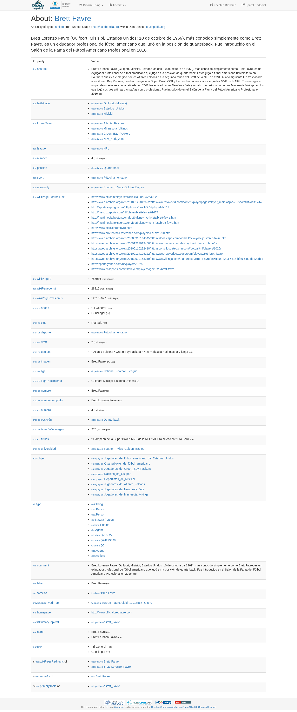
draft (40, 342)
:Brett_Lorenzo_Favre (111, 666)
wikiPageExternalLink (49, 197)
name (38, 631)
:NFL (100, 148)
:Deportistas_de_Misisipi (113, 479)
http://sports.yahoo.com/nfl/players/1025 (117, 264)
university (41, 187)
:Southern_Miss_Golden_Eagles (117, 187)
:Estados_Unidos (108, 108)
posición (42, 419)
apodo (41, 308)
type (37, 504)
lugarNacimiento (47, 380)
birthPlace (41, 103)
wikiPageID (42, 278)
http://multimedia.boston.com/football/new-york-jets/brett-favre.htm (133, 217)
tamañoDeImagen (48, 429)
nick (37, 646)
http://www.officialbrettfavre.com (111, 227)
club (39, 322)
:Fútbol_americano (109, 177)
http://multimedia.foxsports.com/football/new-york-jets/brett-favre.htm (135, 222)
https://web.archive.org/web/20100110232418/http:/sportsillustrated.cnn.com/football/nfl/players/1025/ (156, 248)
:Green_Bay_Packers (110, 133)
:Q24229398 (103, 540)
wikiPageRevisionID (48, 298)
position (40, 167)
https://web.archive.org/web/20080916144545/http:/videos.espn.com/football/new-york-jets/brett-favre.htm (158, 238)
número (42, 410)
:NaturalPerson (102, 519)
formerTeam (42, 123)
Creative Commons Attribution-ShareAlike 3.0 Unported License (183, 707)
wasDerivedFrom (46, 602)
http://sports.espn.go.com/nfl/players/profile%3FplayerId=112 (130, 207)
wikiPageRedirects (49, 661)
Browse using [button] (91, 5)
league (39, 148)
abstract (40, 69)
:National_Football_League (114, 371)
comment (41, 565)
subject (39, 458)
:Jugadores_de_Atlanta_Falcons (118, 484)
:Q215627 (101, 535)
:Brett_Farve (105, 661)
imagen (42, 361)
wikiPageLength (45, 288)
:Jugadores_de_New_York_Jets (117, 489)
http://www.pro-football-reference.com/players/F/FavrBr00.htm (130, 233)
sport (38, 177)
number (40, 158)
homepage (42, 612)
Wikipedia (119, 707)
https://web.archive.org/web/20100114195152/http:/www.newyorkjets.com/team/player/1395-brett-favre (157, 253)
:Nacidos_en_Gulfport (111, 473)
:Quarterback (105, 167)
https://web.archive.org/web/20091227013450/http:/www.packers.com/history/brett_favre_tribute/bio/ (155, 243)
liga (39, 371)
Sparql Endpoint (254, 5)
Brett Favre (72, 18)
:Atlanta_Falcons (107, 123)
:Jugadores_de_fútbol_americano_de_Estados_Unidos (132, 458)
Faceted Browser (223, 5)
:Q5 (97, 545)
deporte (42, 332)
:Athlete (98, 555)
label (38, 583)
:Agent (97, 530)
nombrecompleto (47, 400)
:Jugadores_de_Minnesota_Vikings (119, 494)
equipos (42, 351)
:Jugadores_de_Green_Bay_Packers (121, 468)
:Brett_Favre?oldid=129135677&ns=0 (121, 602)
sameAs (40, 593)
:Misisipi (102, 113)
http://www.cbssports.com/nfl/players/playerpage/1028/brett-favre (132, 269)
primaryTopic (45, 686)
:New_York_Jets (107, 138)
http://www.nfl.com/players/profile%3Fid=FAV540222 (124, 197)
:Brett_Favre (105, 622)
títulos (41, 439)
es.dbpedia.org (155, 26)
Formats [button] (118, 5)
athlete (59, 26)
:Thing (97, 504)
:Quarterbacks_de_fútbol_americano (120, 463)
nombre (42, 390)
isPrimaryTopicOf (46, 622)
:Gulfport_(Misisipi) (109, 103)
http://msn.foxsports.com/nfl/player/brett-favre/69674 (124, 212)
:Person (98, 509)
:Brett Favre (103, 593)
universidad (44, 448)
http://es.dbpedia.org (106, 26)
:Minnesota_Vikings (109, 128)
